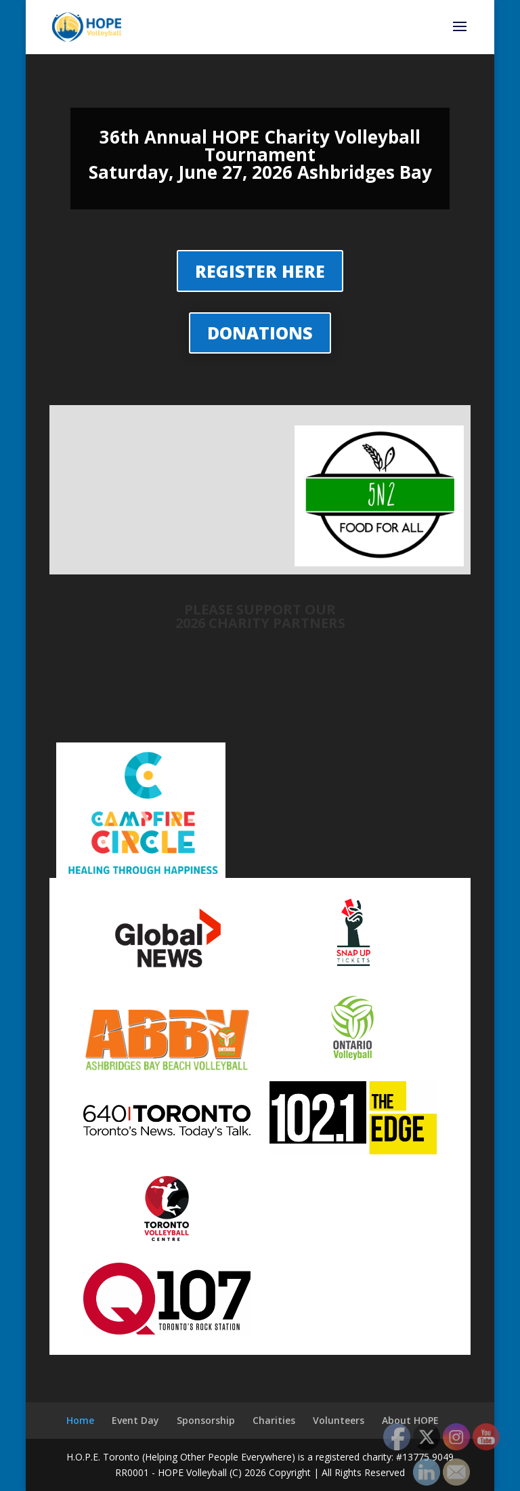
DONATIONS (260, 332)
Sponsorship (206, 1420)
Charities (274, 1420)
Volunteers (338, 1420)
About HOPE (410, 1420)
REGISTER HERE (260, 270)
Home (80, 1420)
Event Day (135, 1420)
